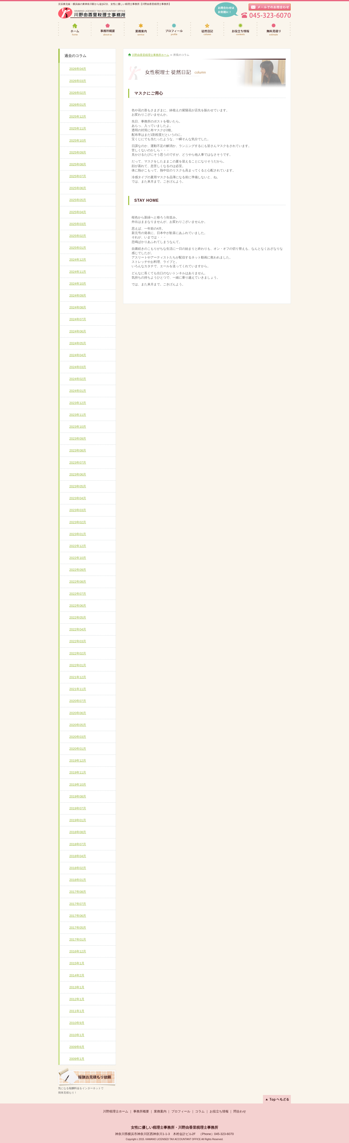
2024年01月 (77, 391)
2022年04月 (77, 629)
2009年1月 (76, 1059)
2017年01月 (77, 939)
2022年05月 (77, 617)
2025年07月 (77, 176)
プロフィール (174, 29)
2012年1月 (76, 999)
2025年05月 (77, 200)
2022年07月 (77, 594)
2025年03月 (77, 224)
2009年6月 (76, 1047)
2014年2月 (76, 975)
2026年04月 (77, 69)
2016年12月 (77, 951)
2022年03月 (77, 641)
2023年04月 (77, 498)
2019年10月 (77, 784)
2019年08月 (77, 796)
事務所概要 (108, 29)
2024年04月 (77, 355)
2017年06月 (77, 916)
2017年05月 (77, 927)
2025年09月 (77, 152)
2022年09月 (77, 570)
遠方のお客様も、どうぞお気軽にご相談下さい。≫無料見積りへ (87, 1077)
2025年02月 (77, 236)
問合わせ (239, 1111)
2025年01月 (77, 248)
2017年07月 (77, 904)
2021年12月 (77, 677)
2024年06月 (77, 331)
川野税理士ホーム (115, 1111)
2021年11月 (77, 689)
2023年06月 (77, 474)
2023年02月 (77, 522)
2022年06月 (77, 605)
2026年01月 (77, 104)
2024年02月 (77, 379)
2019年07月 (77, 808)
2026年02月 (77, 93)
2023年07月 (77, 462)
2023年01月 (77, 534)
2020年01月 (77, 748)
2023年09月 (77, 438)
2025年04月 (77, 212)
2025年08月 (77, 164)
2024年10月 (77, 283)
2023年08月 (77, 450)
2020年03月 (77, 737)
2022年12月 (77, 546)
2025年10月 (77, 140)
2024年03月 (77, 367)
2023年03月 (77, 510)
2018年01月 (77, 880)
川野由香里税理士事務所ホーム (150, 54)
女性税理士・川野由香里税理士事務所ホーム (74, 29)
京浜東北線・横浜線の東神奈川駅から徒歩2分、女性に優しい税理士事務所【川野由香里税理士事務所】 (114, 4)
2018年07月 (77, 844)
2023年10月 (77, 426)
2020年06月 (77, 713)
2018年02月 (77, 868)
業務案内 (141, 29)
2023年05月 (77, 486)
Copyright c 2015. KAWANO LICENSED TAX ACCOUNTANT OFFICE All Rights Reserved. (174, 1139)
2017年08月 (77, 891)
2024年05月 (77, 343)
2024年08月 (77, 307)
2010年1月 (76, 1035)
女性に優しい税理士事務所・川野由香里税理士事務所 (174, 1127)
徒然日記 (207, 29)
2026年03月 (77, 81)
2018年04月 (77, 856)
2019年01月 (77, 820)
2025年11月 (77, 128)
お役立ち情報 (240, 29)
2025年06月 (77, 188)
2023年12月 (77, 403)
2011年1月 (76, 1011)
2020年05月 (77, 725)
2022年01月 (77, 665)
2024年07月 (77, 319)
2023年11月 (77, 415)
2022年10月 (77, 558)
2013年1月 (76, 987)
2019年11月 (77, 772)
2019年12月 (77, 760)
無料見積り (274, 29)
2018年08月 (77, 832)
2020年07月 (77, 701)
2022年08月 (77, 581)
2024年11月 (77, 272)
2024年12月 (77, 259)
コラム (200, 1111)
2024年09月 (77, 295)
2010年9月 (76, 1023)
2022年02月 (77, 653)
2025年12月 (77, 116)
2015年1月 (76, 963)
